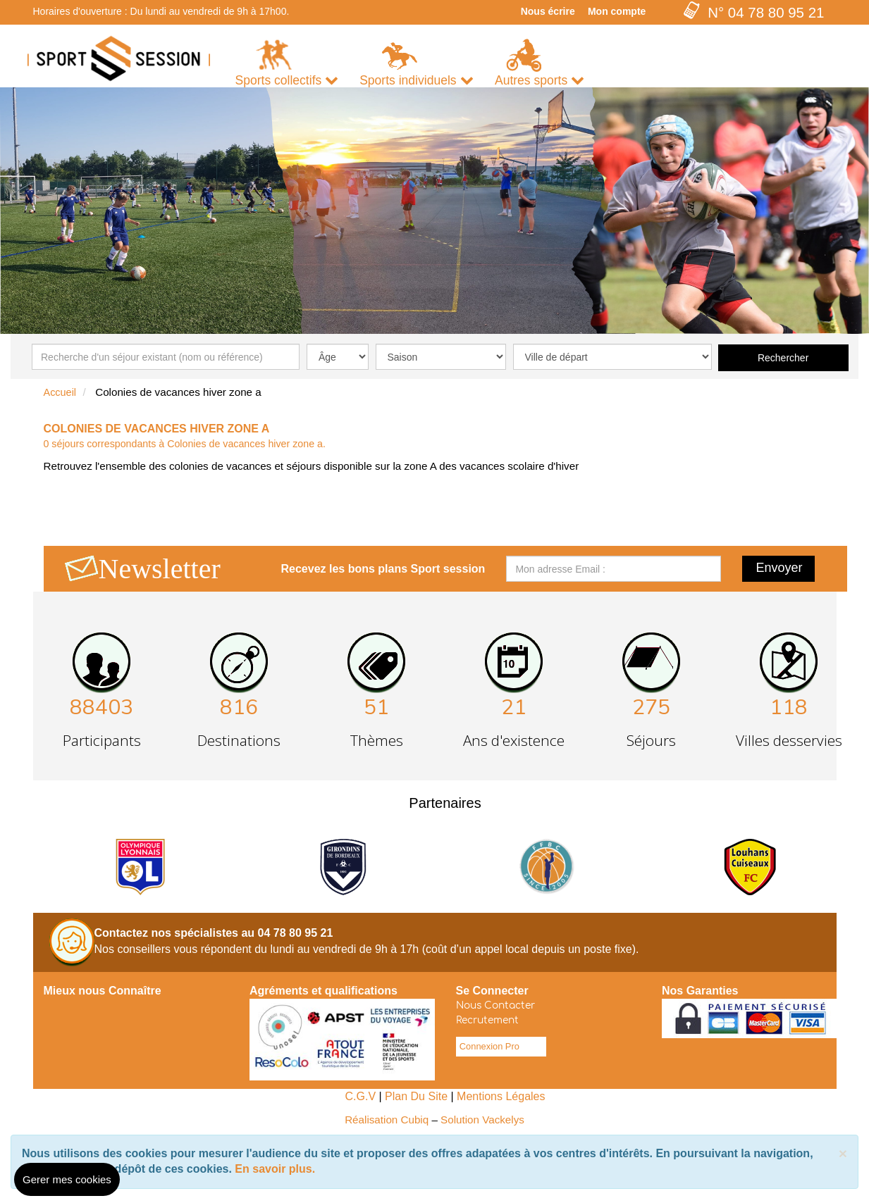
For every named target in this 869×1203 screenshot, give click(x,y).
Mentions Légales (501, 1096)
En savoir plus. (275, 1169)
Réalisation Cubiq (387, 1120)
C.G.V (360, 1096)
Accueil (60, 392)
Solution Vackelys (482, 1120)
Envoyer (779, 568)
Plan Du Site (416, 1096)
